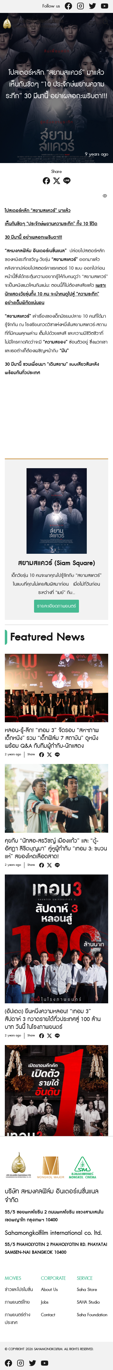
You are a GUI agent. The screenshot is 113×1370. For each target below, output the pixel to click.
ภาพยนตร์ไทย (17, 1302)
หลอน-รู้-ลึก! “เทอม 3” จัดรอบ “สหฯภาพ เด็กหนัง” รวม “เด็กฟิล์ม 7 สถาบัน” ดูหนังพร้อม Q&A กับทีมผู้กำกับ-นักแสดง (52, 738)
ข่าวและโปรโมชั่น (19, 1289)
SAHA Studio (88, 1302)
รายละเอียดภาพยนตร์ (56, 606)
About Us (49, 1289)
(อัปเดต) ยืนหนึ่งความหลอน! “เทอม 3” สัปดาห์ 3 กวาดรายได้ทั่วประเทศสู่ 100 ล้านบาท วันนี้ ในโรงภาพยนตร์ (53, 1019)
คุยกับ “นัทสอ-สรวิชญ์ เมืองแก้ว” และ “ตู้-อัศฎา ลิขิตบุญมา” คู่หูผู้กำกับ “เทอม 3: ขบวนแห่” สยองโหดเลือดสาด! (56, 849)
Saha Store (87, 1289)
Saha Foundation (92, 1314)
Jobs (45, 1302)
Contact (48, 1314)
